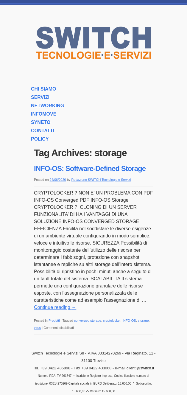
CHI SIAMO (43, 88)
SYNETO (41, 122)
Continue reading (55, 307)
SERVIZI (40, 97)
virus (37, 327)
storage (143, 320)
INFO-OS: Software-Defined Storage (90, 168)
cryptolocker (112, 320)
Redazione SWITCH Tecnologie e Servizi (101, 179)
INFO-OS (129, 320)
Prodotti (54, 320)
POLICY (40, 138)
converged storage (87, 320)
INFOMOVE (43, 113)
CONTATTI (42, 130)
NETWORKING (47, 105)
